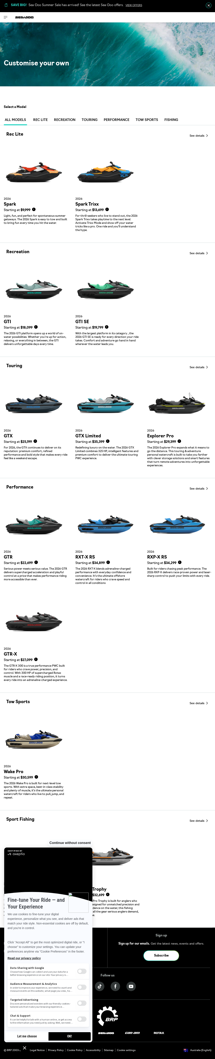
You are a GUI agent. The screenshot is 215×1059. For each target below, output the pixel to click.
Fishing (171, 120)
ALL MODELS (15, 120)
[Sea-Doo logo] (24, 17)
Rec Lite (40, 120)
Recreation (64, 120)
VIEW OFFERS (134, 5)
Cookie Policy (75, 1050)
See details (197, 135)
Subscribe (161, 955)
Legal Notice (37, 1050)
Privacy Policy (56, 1050)
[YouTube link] (131, 986)
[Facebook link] (115, 986)
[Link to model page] (36, 194)
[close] (208, 5)
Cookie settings (126, 1050)
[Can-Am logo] (132, 1033)
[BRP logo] (107, 1016)
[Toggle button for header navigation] (5, 17)
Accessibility (93, 1050)
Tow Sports (147, 120)
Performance (116, 120)
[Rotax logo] (159, 1033)
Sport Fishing (20, 820)
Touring (89, 120)
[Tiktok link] (99, 986)
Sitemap (109, 1050)
